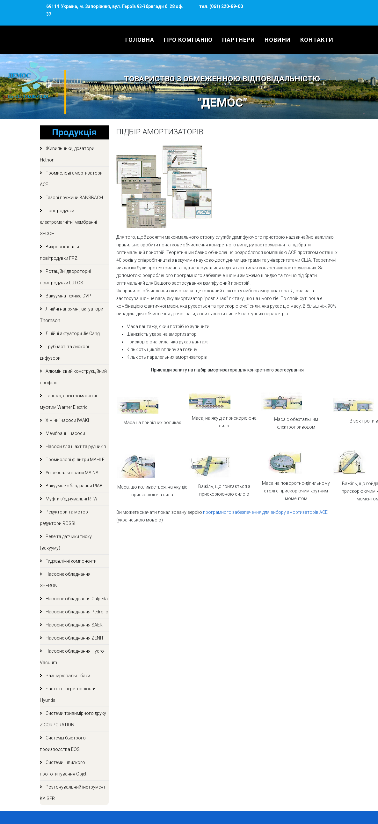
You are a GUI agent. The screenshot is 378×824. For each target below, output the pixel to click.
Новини (278, 39)
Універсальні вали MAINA (71, 472)
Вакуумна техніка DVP (68, 295)
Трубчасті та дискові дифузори (64, 352)
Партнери (238, 39)
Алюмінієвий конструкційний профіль (73, 377)
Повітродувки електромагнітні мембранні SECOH (68, 222)
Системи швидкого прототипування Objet (63, 768)
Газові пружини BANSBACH (74, 197)
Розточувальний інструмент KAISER (72, 792)
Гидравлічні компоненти (71, 561)
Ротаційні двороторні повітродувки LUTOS (65, 277)
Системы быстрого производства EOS (63, 743)
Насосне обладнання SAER (74, 624)
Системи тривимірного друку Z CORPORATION (73, 719)
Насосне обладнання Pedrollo (76, 611)
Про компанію (188, 39)
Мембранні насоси (65, 433)
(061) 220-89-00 (225, 6)
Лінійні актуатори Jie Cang (72, 333)
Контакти (316, 39)
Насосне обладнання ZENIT (74, 637)
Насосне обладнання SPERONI (65, 580)
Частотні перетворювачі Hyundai (69, 694)
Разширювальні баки (67, 675)
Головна (139, 39)
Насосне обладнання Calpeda (76, 598)
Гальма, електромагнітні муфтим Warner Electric (68, 401)
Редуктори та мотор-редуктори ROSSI (64, 517)
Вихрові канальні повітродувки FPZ (61, 252)
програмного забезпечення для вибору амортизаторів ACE (265, 512)
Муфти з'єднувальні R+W (71, 498)
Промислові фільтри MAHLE (75, 459)
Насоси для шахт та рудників (75, 446)
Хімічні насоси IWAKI (67, 420)
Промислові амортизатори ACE (71, 178)
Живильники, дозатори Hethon (67, 154)
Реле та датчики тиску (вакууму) (66, 542)
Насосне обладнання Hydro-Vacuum (72, 656)
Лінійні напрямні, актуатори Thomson (71, 314)
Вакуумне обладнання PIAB (74, 485)
